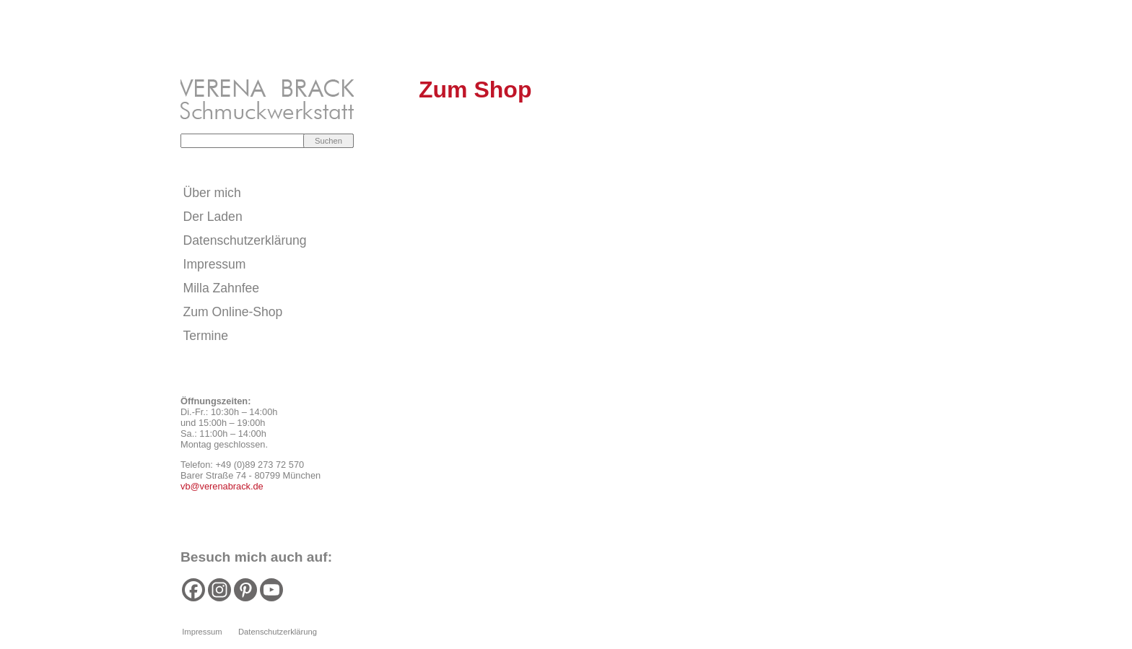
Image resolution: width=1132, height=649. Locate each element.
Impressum (214, 264)
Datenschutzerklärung (245, 240)
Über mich (212, 193)
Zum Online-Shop (233, 312)
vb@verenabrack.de (222, 486)
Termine (206, 335)
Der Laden (213, 216)
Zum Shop (475, 90)
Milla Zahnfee (221, 288)
